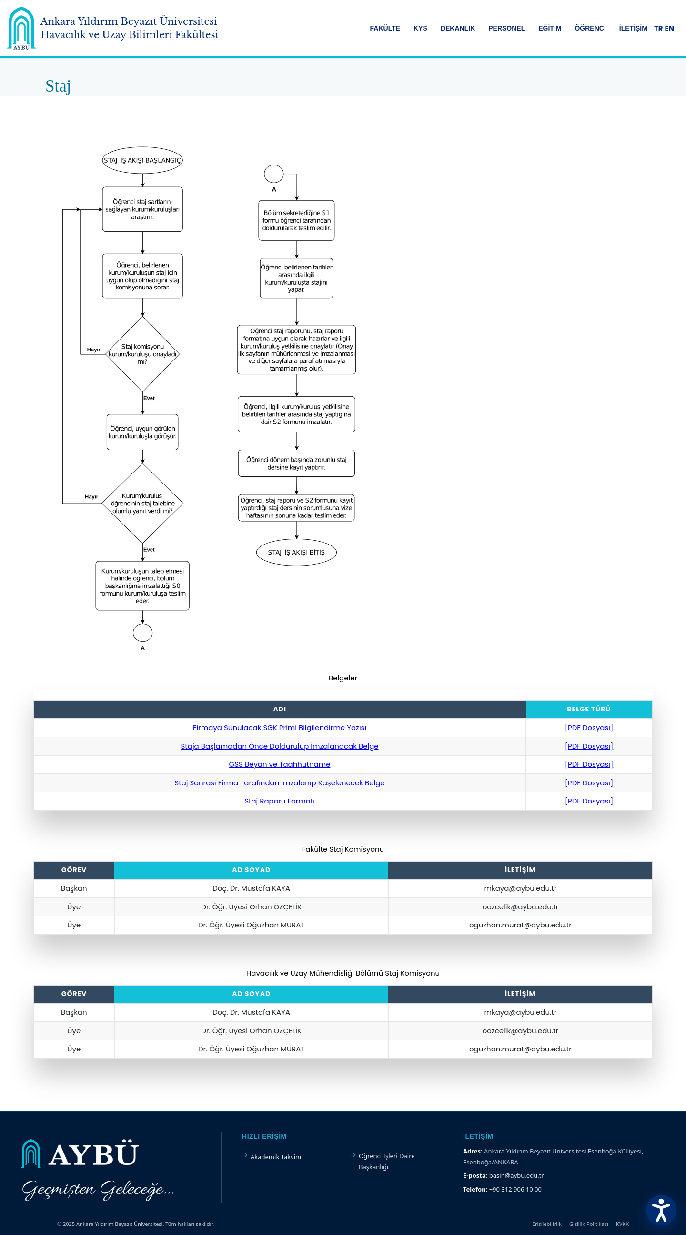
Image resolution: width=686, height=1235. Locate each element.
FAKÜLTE (385, 28)
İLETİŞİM (633, 28)
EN (669, 28)
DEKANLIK (458, 28)
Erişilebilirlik (547, 1223)
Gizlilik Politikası (588, 1223)
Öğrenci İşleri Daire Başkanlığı (387, 1161)
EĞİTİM (549, 28)
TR (658, 28)
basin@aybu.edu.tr (516, 1175)
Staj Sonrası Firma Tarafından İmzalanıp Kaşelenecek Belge (279, 783)
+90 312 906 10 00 (515, 1189)
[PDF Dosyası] (589, 727)
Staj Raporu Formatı (279, 801)
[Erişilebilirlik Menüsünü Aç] (661, 1210)
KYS (420, 28)
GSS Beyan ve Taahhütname (280, 764)
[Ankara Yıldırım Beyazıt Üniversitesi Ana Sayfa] (112, 28)
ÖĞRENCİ (590, 28)
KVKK (622, 1223)
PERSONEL (506, 28)
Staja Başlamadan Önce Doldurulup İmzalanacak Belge (279, 746)
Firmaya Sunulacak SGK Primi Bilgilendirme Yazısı (279, 727)
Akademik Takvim (276, 1157)
